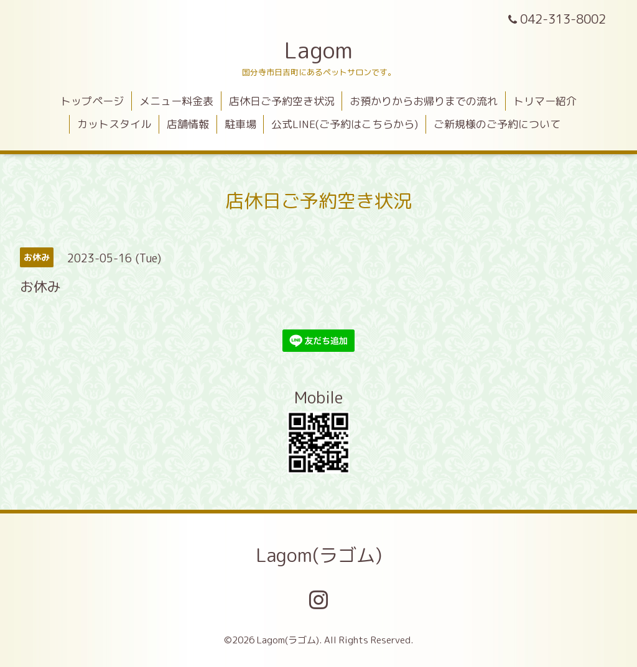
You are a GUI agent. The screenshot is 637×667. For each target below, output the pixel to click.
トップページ (92, 101)
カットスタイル (114, 124)
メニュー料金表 (176, 101)
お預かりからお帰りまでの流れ (424, 101)
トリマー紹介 (545, 101)
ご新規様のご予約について (497, 124)
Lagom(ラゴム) (319, 555)
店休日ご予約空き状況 (282, 101)
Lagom (318, 50)
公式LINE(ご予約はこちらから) (344, 124)
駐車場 (240, 124)
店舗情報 (188, 124)
